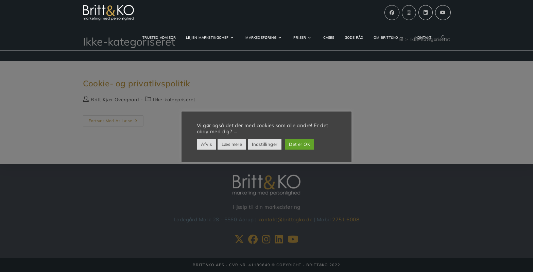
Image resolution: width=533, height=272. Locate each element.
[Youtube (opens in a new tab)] (443, 12)
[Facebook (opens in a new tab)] (391, 12)
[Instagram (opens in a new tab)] (409, 12)
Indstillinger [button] (264, 144)
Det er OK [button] (299, 144)
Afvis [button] (206, 144)
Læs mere (232, 144)
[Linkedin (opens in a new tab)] (425, 12)
